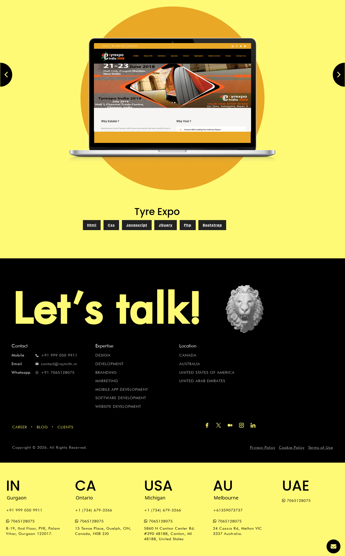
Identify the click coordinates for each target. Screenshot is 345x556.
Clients (65, 427)
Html (92, 225)
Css (111, 225)
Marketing (106, 381)
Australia (189, 364)
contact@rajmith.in (44, 364)
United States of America (207, 372)
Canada (187, 355)
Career (19, 427)
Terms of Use (320, 447)
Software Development (120, 398)
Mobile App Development (121, 389)
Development (109, 364)
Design (102, 355)
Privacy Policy (262, 447)
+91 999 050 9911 (44, 355)
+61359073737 (228, 510)
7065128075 (20, 521)
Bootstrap (212, 225)
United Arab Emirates (202, 381)
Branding (106, 372)
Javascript (136, 225)
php (187, 225)
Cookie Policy (292, 447)
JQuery (165, 225)
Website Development (118, 406)
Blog (42, 427)
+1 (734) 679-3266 (93, 510)
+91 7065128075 (43, 372)
